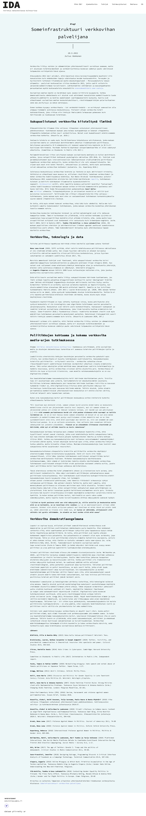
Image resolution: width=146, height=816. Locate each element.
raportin (94, 179)
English (142, 4)
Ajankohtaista (91, 4)
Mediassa (133, 4)
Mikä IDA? (78, 4)
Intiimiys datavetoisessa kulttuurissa (54, 347)
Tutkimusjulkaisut (119, 4)
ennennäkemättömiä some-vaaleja (89, 88)
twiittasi (38, 191)
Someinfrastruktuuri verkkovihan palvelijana (60, 783)
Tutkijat (104, 4)
